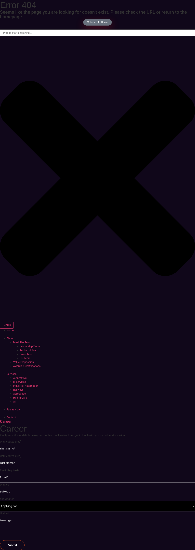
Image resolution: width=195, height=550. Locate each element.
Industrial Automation (26, 385)
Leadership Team (30, 346)
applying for (7, 499)
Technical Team (29, 350)
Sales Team (26, 354)
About (10, 338)
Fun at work (13, 409)
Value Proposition (23, 362)
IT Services (19, 381)
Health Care (20, 397)
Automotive (20, 377)
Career (6, 421)
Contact (11, 417)
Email (9, 470)
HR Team (25, 358)
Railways (18, 389)
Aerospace (19, 393)
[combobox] (97, 32)
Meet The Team (22, 342)
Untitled (10, 441)
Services (11, 374)
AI (14, 401)
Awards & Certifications (26, 366)
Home (10, 330)
